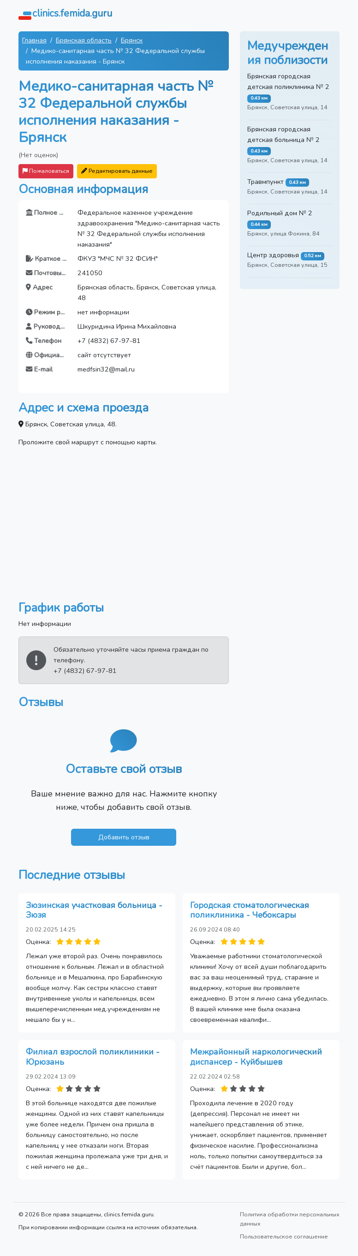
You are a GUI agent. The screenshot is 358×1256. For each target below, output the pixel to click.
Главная (34, 40)
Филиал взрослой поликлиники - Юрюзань (93, 1056)
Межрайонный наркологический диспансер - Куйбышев (256, 1056)
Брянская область (84, 40)
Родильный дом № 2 (279, 213)
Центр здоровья (273, 254)
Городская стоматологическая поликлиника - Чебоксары (249, 910)
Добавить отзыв (123, 837)
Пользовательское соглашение (284, 1236)
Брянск (132, 40)
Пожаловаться (46, 171)
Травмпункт (265, 181)
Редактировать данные (117, 171)
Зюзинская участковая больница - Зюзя (94, 910)
